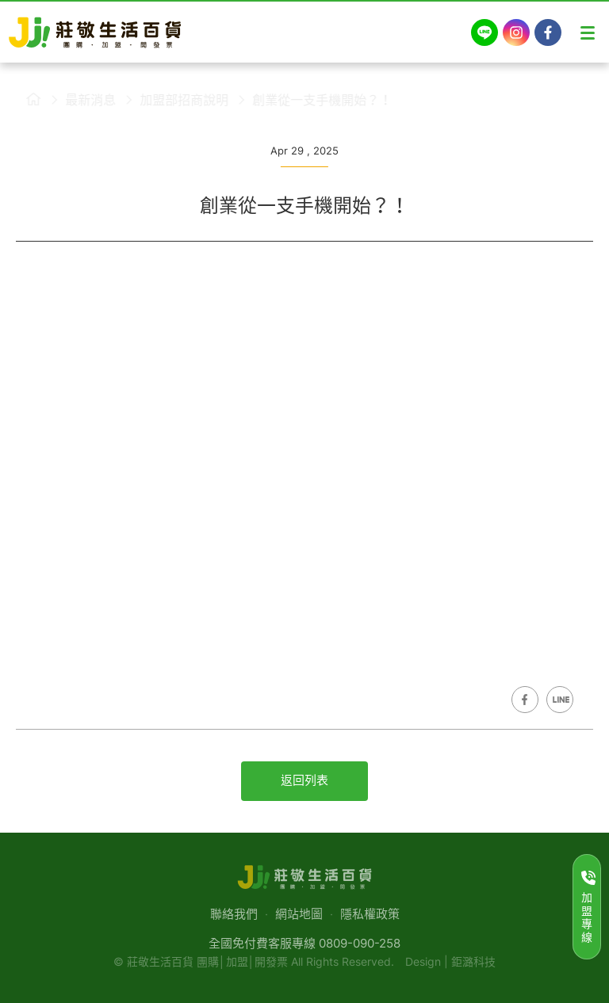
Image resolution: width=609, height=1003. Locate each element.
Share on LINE (559, 699)
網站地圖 (299, 913)
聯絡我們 (234, 913)
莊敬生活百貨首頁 (24, 99)
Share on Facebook (524, 699)
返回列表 (304, 780)
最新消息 (81, 100)
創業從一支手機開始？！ (312, 100)
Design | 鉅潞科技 (450, 961)
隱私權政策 (370, 913)
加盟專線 (588, 907)
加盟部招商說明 (174, 100)
